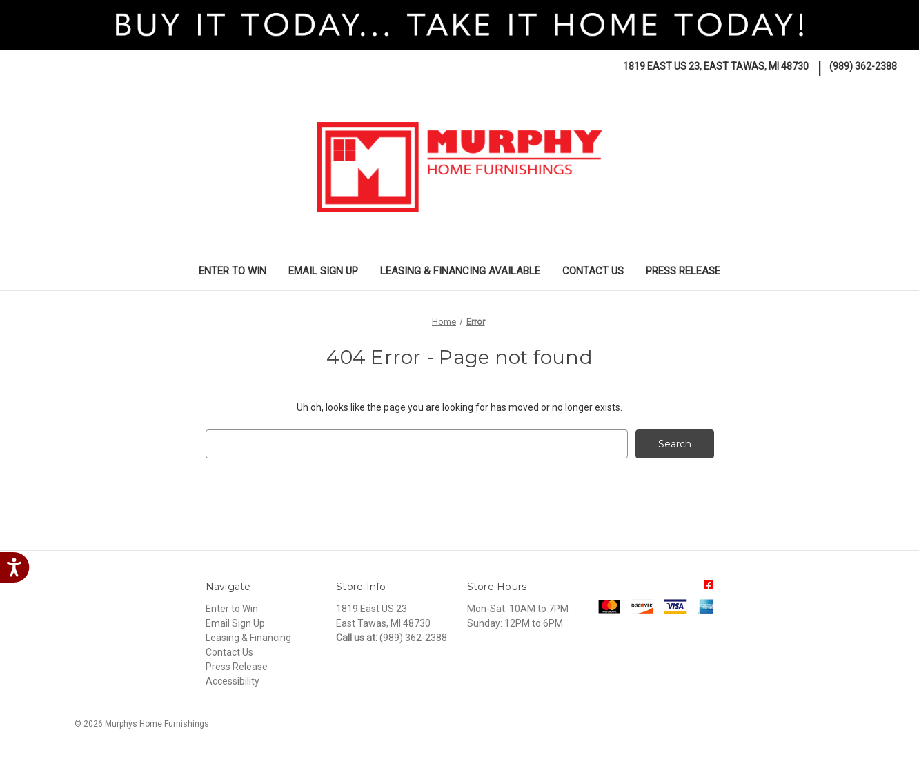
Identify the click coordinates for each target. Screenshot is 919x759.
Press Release (683, 271)
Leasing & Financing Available (460, 271)
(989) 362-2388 (863, 66)
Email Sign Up (323, 271)
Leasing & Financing (248, 637)
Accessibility (232, 681)
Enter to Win (232, 271)
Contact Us (593, 271)
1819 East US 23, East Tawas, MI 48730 (716, 66)
